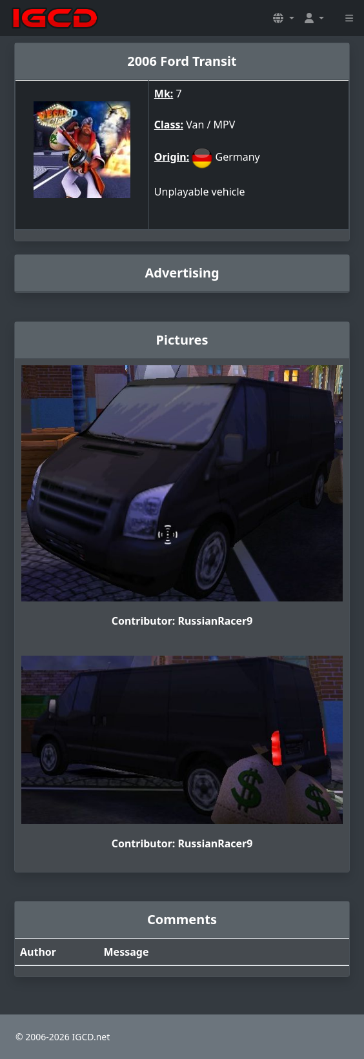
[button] (283, 18)
